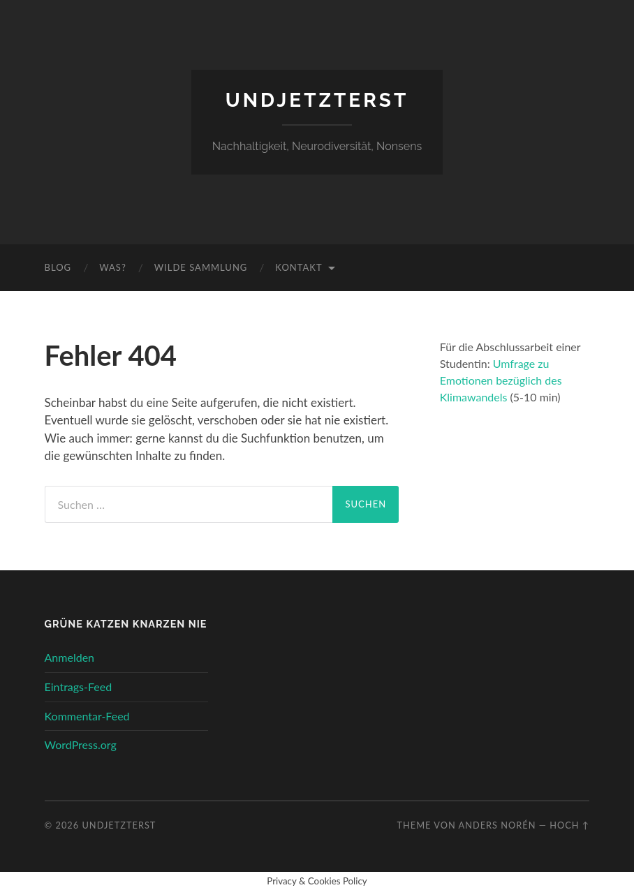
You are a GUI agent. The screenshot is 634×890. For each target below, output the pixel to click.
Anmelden (69, 657)
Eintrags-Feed (78, 686)
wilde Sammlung (201, 267)
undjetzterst (317, 100)
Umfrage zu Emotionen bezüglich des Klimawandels (501, 380)
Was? (112, 267)
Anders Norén (497, 825)
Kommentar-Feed (87, 715)
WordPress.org (81, 744)
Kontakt (298, 267)
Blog (58, 267)
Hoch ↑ (569, 825)
